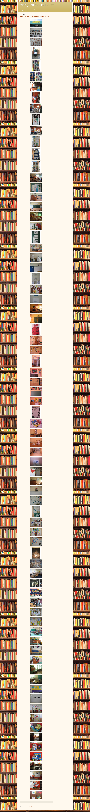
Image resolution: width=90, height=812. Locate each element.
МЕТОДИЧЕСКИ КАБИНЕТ (37, 5)
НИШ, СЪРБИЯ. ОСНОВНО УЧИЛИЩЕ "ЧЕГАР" (35, 16)
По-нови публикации (23, 804)
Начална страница (36, 804)
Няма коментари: (32, 801)
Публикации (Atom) (28, 806)
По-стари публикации (48, 804)
